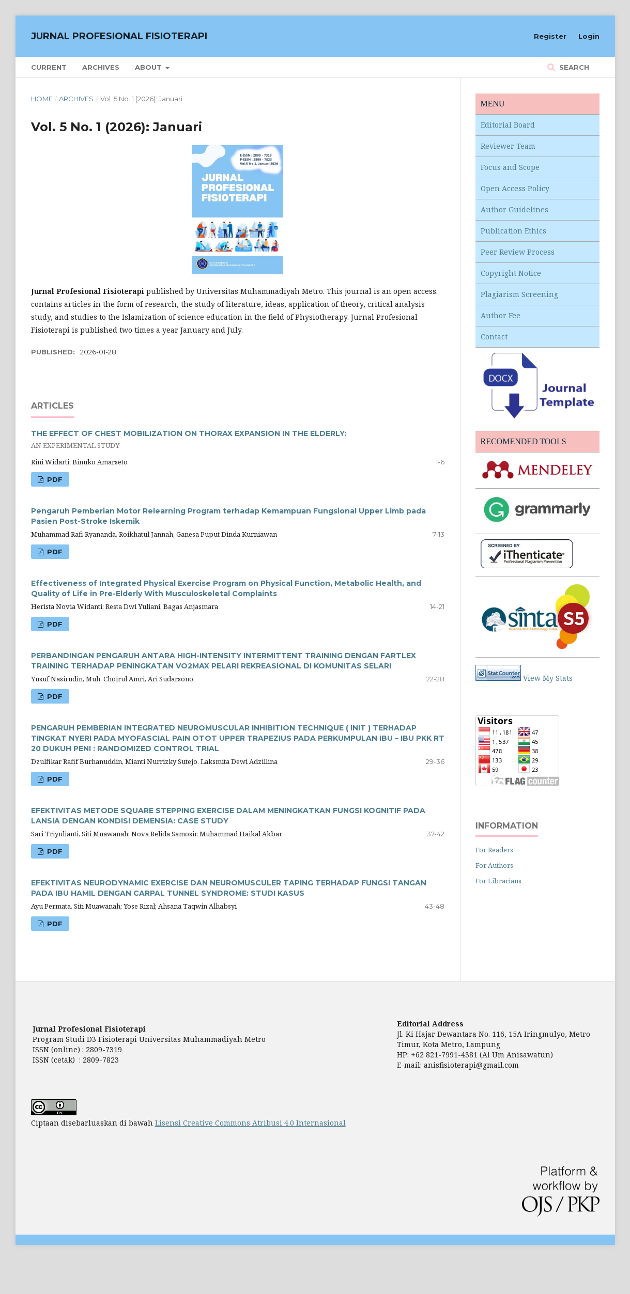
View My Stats (548, 678)
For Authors (494, 865)
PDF (54, 479)
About (149, 67)
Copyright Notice (511, 273)
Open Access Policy (515, 188)
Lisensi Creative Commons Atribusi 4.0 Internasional (250, 1123)
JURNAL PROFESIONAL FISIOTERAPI (119, 36)
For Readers (494, 849)
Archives (100, 67)
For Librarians (498, 880)
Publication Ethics (513, 231)
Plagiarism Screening (519, 294)
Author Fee (500, 315)
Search (573, 67)
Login (589, 36)
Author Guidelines (514, 209)
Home (42, 99)
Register (550, 36)
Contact (494, 336)
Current (49, 67)
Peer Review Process (518, 252)
